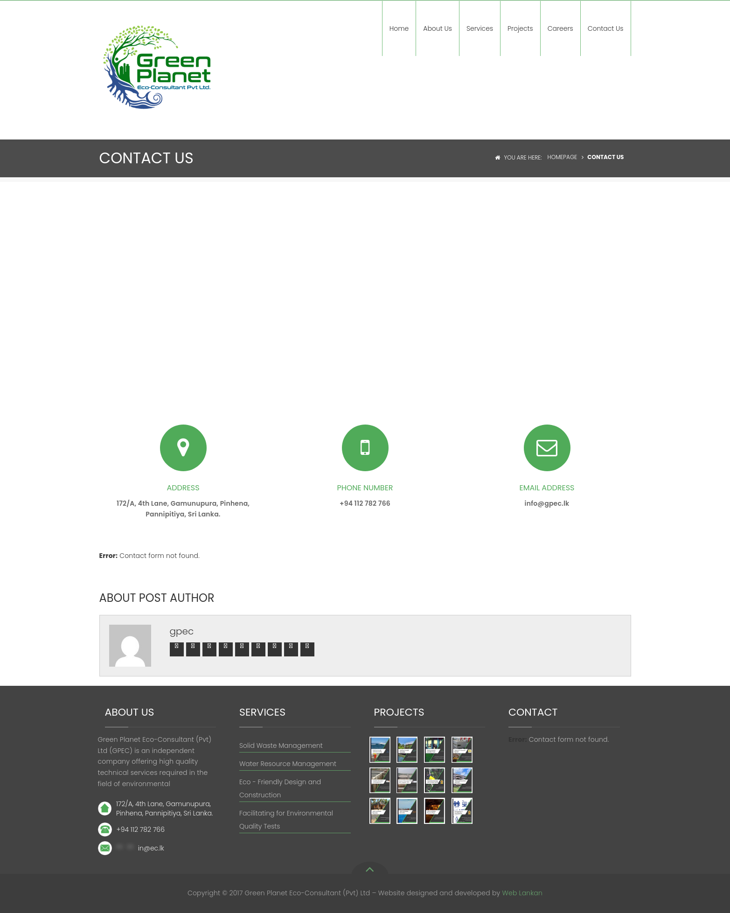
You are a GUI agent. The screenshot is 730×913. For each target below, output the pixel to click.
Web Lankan (522, 893)
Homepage (562, 157)
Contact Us (606, 28)
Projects (520, 28)
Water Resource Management (287, 763)
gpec (182, 631)
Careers (560, 28)
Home (399, 28)
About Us (437, 28)
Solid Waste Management (281, 745)
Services (479, 28)
